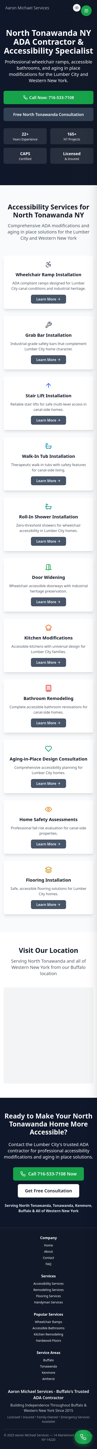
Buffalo (48, 1360)
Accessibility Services (48, 1283)
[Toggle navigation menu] (86, 10)
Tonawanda (48, 1366)
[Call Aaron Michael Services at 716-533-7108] (83, 1437)
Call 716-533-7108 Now (48, 1174)
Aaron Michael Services (27, 7)
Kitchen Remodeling (48, 1334)
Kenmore (48, 1372)
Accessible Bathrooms (48, 1328)
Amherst (48, 1379)
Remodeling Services (48, 1290)
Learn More (48, 299)
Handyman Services (48, 1302)
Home (48, 1245)
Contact (48, 1258)
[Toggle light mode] (77, 8)
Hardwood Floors (48, 1340)
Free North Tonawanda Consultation (48, 114)
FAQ (49, 1264)
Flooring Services (48, 1296)
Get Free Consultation (48, 1191)
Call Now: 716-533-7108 (48, 97)
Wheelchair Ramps (48, 1322)
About (48, 1251)
